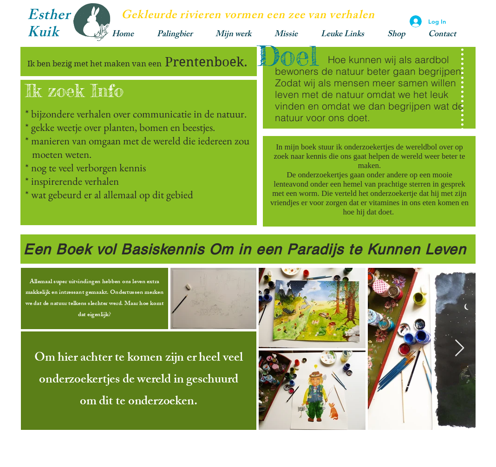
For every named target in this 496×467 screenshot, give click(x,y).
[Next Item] (459, 348)
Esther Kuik (48, 25)
